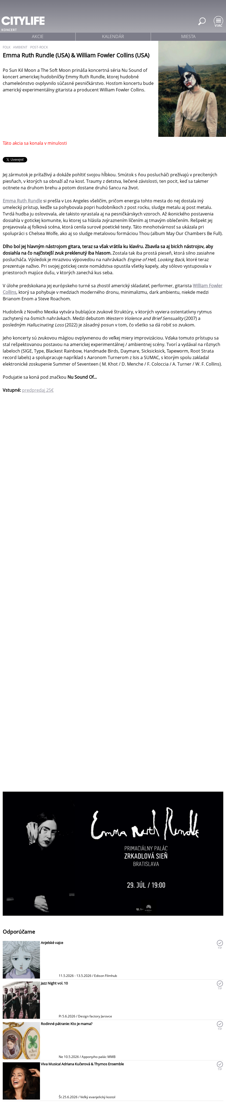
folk (6, 47)
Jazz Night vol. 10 (54, 983)
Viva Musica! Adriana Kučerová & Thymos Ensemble (82, 1063)
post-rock (39, 47)
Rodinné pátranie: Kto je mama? (66, 1023)
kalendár (113, 36)
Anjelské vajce (52, 942)
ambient (20, 47)
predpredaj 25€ (38, 390)
